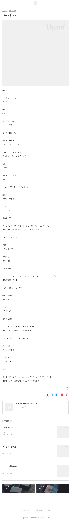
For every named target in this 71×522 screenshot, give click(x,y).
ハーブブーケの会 (9, 447)
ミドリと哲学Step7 (9, 467)
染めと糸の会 (7, 427)
